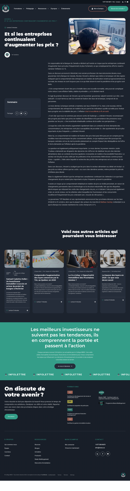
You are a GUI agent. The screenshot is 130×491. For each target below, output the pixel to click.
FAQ (113, 2)
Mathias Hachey (106, 202)
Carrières (8, 452)
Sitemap (72, 474)
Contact (118, 2)
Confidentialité (51, 474)
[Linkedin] (25, 113)
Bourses (37, 444)
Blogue (37, 448)
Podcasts (38, 455)
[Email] (21, 113)
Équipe (7, 448)
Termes (59, 474)
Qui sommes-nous (11, 444)
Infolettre (38, 452)
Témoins (66, 474)
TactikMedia (44, 474)
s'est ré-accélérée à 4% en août (97, 111)
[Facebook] (17, 113)
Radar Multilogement (42, 459)
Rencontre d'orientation (42, 463)
